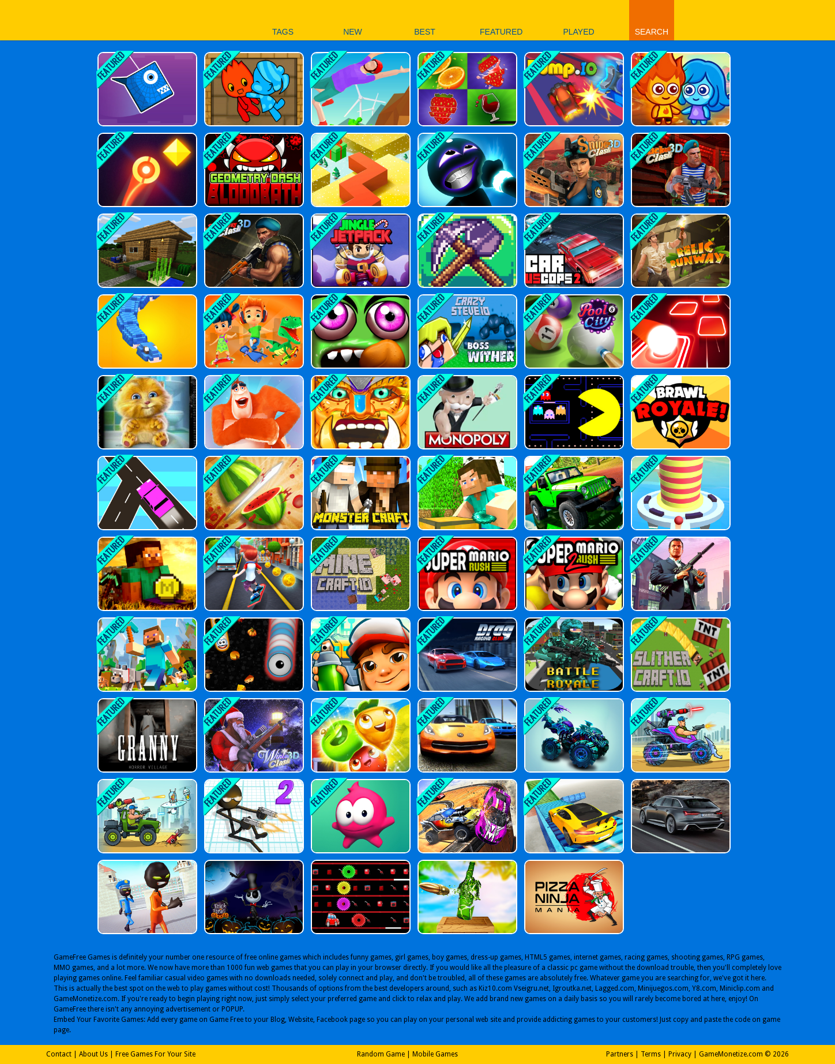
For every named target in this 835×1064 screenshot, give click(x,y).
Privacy (679, 1054)
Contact (59, 1054)
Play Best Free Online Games (174, 20)
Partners (619, 1054)
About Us (93, 1054)
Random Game (381, 1054)
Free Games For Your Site (155, 1054)
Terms (651, 1054)
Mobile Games (435, 1054)
